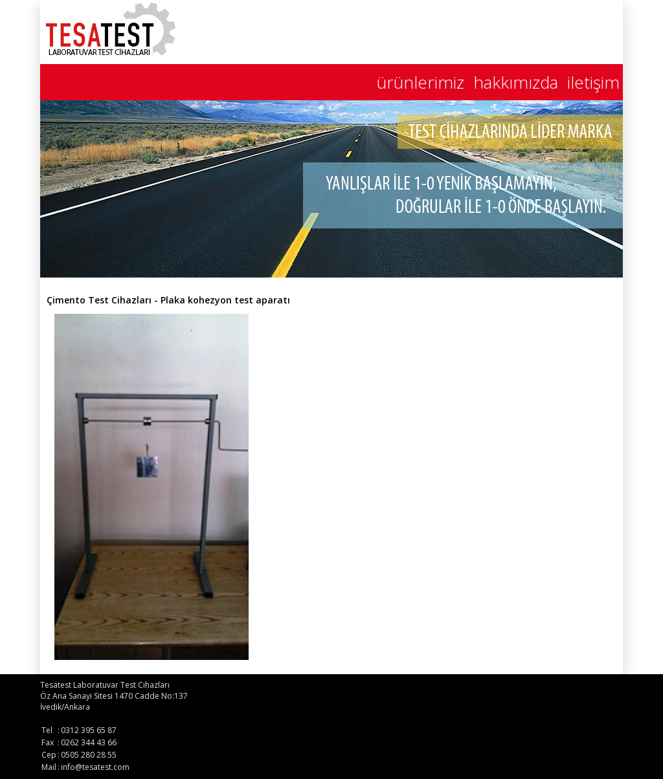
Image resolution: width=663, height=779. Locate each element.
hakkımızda (515, 82)
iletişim (593, 82)
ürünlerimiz (420, 82)
